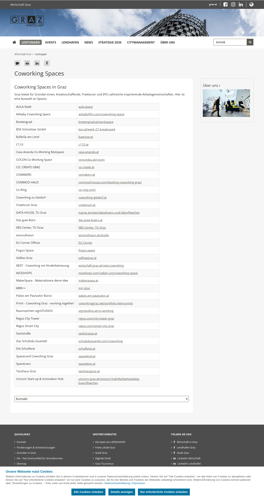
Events (50, 42)
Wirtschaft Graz (20, 4)
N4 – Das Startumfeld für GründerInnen (40, 458)
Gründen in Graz (26, 453)
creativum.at (86, 205)
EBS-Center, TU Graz (92, 227)
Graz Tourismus (104, 463)
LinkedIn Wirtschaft (189, 458)
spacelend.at (86, 356)
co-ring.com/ (87, 190)
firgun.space (86, 250)
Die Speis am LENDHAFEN (110, 442)
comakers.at (86, 174)
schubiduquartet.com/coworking (100, 341)
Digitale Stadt (103, 458)
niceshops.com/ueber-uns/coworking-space (108, 273)
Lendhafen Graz (186, 447)
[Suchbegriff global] (233, 42)
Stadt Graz (101, 453)
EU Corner (85, 243)
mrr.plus (84, 288)
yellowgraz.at (87, 258)
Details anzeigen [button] (122, 491)
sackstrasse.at (87, 333)
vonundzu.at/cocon (91, 160)
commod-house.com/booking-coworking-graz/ (110, 182)
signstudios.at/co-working (96, 311)
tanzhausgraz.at (89, 371)
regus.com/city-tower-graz (96, 318)
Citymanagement (141, 42)
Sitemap (21, 463)
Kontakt (22, 399)
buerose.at (85, 137)
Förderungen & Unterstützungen (36, 447)
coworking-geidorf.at (92, 197)
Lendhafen (70, 42)
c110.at (83, 144)
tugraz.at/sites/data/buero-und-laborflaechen (109, 212)
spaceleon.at (86, 364)
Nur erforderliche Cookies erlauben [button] (163, 491)
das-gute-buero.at (90, 220)
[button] (251, 5)
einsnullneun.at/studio (93, 235)
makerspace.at (88, 280)
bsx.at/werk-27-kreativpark (96, 129)
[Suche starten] (250, 42)
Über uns (167, 42)
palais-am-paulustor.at (93, 296)
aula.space (85, 107)
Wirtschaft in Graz (187, 442)
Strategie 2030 (110, 42)
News (88, 42)
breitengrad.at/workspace (95, 122)
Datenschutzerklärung (117, 483)
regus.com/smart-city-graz (96, 326)
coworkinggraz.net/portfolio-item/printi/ (105, 303)
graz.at (213, 4)
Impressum (138, 483)
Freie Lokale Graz (105, 447)
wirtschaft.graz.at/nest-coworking (101, 265)
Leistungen (31, 42)
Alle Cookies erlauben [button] (88, 491)
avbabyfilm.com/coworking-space (101, 114)
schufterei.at (86, 348)
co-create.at (86, 167)
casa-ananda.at (88, 152)
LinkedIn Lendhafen (189, 463)
